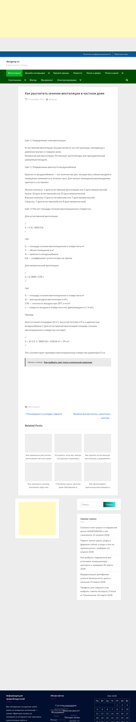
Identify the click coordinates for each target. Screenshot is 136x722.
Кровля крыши (61, 73)
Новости (77, 73)
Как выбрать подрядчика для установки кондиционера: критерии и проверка (95, 561)
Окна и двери (93, 73)
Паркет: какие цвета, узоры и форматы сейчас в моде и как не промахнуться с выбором (97, 544)
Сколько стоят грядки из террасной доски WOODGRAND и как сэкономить (98, 531)
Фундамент (47, 80)
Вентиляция (14, 73)
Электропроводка (66, 80)
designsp (53, 99)
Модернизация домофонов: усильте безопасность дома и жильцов (95, 578)
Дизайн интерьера (35, 73)
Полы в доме (111, 73)
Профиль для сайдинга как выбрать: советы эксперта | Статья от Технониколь (98, 591)
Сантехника (14, 80)
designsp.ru (13, 61)
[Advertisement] (68, 18)
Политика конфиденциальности (97, 54)
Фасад (33, 80)
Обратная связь (121, 54)
